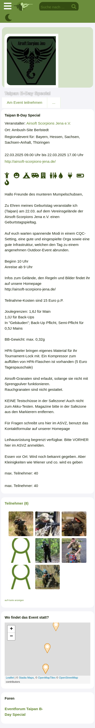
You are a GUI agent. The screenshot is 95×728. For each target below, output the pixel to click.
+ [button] (11, 629)
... (53, 102)
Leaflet (10, 677)
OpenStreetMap (68, 677)
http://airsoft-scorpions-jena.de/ (30, 161)
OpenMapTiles (47, 677)
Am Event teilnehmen (24, 102)
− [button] (11, 636)
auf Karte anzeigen (14, 600)
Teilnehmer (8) (16, 503)
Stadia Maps (26, 677)
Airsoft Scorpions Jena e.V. (48, 123)
